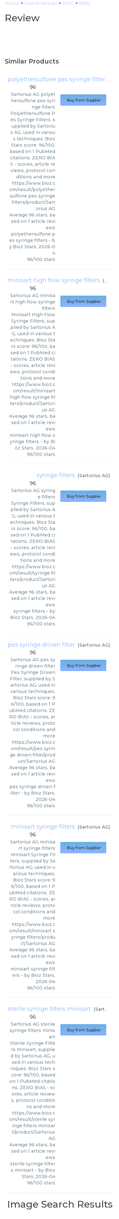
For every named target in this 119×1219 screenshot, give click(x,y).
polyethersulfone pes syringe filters (58, 79)
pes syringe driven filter (41, 644)
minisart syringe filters (43, 826)
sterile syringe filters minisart (49, 1008)
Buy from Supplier (83, 100)
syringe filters (55, 475)
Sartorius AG (94, 475)
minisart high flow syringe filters (54, 280)
